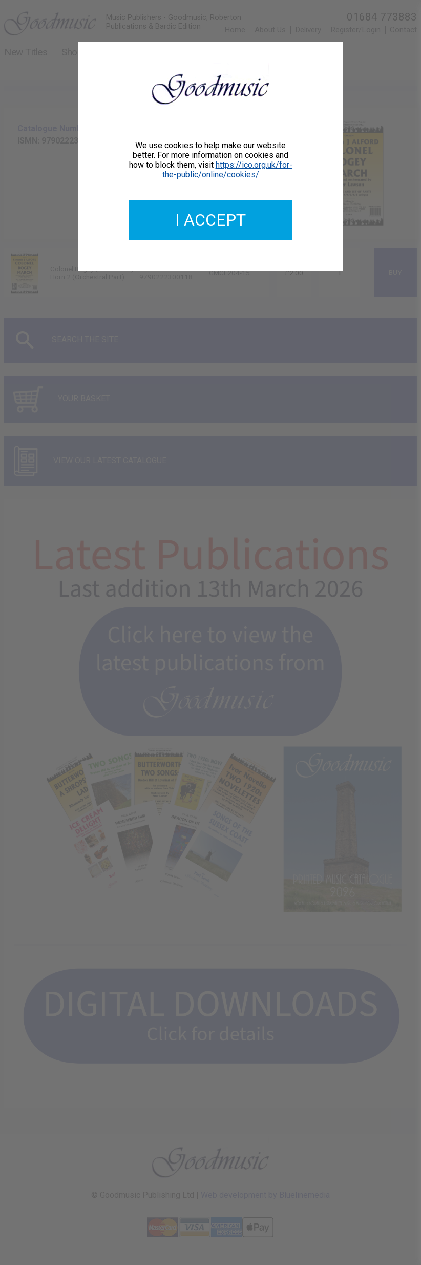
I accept (210, 220)
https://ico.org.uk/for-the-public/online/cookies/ (227, 169)
